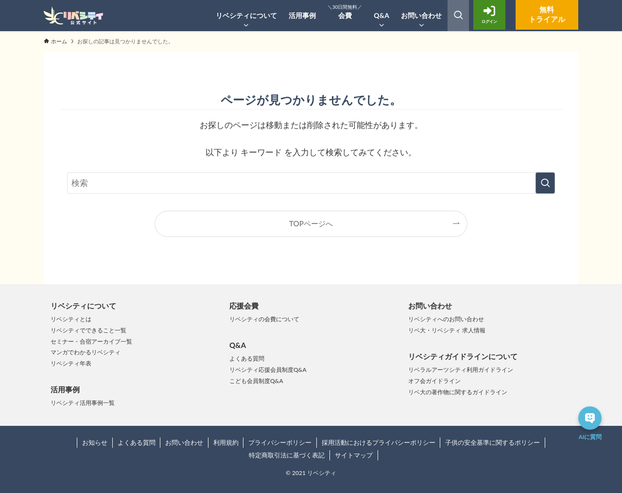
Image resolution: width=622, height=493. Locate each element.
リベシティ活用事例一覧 (83, 402)
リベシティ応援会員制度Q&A (268, 369)
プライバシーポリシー (279, 442)
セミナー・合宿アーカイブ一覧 (91, 341)
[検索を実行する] (545, 183)
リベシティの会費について (264, 319)
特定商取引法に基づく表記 (287, 455)
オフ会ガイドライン (434, 380)
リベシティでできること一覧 (88, 330)
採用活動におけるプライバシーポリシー (378, 442)
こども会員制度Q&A (256, 380)
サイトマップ (354, 455)
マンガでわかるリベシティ (86, 352)
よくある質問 (246, 358)
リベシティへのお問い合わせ (446, 319)
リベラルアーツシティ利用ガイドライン (460, 369)
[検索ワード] (311, 183)
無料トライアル (541, 14)
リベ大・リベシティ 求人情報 (446, 330)
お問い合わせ (184, 442)
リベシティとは (71, 319)
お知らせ (94, 442)
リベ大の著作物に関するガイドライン (457, 392)
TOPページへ (311, 223)
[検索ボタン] (458, 15)
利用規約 (226, 442)
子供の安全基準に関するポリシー (492, 442)
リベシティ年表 (71, 363)
